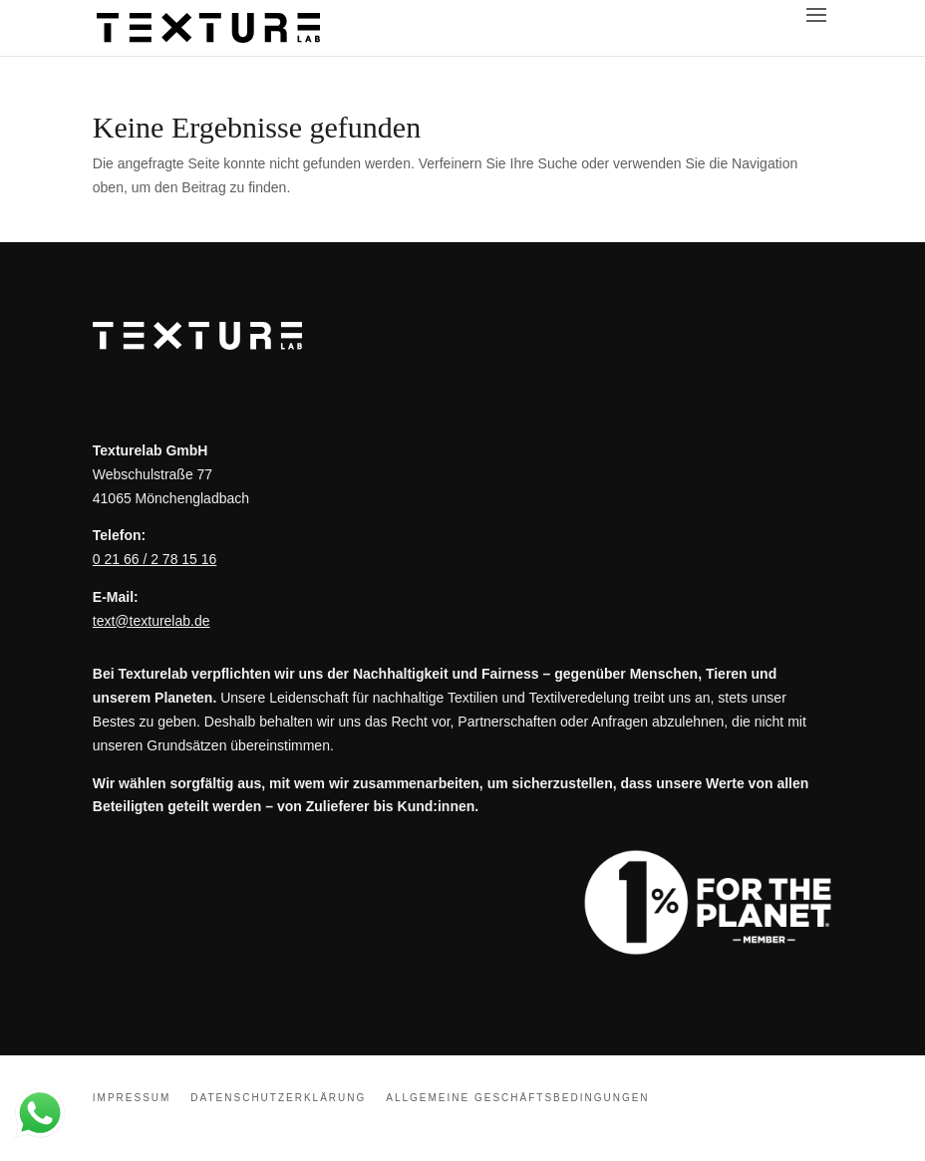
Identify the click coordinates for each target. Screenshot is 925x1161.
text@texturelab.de (151, 621)
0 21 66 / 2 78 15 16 (155, 559)
